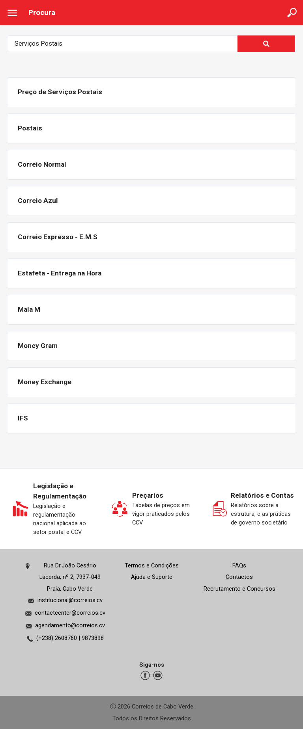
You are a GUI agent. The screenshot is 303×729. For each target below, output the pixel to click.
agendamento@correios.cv (70, 625)
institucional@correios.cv (70, 600)
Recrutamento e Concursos (239, 588)
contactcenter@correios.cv (70, 612)
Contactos (239, 576)
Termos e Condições (152, 565)
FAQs (239, 565)
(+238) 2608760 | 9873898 (70, 638)
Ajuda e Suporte (151, 576)
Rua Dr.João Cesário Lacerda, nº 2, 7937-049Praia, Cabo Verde (70, 577)
